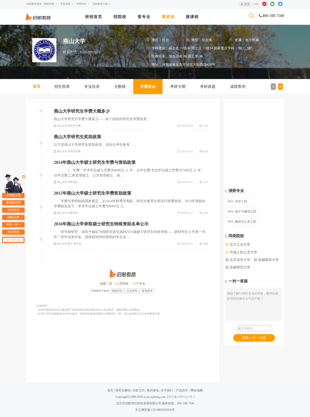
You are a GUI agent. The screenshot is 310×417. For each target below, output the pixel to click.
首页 (36, 86)
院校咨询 (117, 290)
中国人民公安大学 (243, 252)
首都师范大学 (240, 267)
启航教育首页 (34, 3)
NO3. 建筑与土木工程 (242, 221)
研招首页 (93, 17)
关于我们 (167, 390)
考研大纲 (178, 86)
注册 (256, 4)
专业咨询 (132, 290)
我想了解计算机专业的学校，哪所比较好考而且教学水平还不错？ (253, 304)
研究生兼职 (122, 390)
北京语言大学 (240, 260)
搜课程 (192, 17)
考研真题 (207, 86)
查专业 (144, 17)
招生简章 (62, 86)
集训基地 (153, 390)
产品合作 (182, 390)
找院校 (119, 17)
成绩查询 (237, 86)
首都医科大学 (268, 260)
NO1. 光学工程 (237, 201)
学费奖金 (148, 86)
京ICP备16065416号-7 (180, 396)
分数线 (120, 86)
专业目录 (92, 86)
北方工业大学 (240, 244)
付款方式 (139, 390)
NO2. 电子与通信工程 (242, 211)
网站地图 (197, 390)
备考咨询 (147, 290)
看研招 (168, 17)
